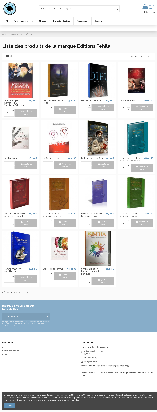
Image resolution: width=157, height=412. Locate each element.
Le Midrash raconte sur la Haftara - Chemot (54, 214)
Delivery (7, 347)
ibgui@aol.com (90, 362)
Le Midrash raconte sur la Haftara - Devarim (92, 214)
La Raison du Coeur (52, 158)
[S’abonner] (47, 316)
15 (147, 56)
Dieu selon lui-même (91, 100)
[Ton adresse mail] (23, 316)
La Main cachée (11, 158)
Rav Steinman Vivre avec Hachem (13, 270)
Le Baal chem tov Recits (92, 158)
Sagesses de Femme (53, 269)
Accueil (7, 354)
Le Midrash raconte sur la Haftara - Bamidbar (131, 159)
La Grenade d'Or (128, 100)
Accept (9, 406)
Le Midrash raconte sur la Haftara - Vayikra (131, 214)
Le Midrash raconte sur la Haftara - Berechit (15, 214)
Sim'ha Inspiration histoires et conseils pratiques (90, 271)
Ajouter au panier (26, 112)
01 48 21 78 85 (90, 358)
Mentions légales (11, 351)
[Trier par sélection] (136, 57)
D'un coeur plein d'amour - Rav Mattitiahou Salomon (14, 103)
